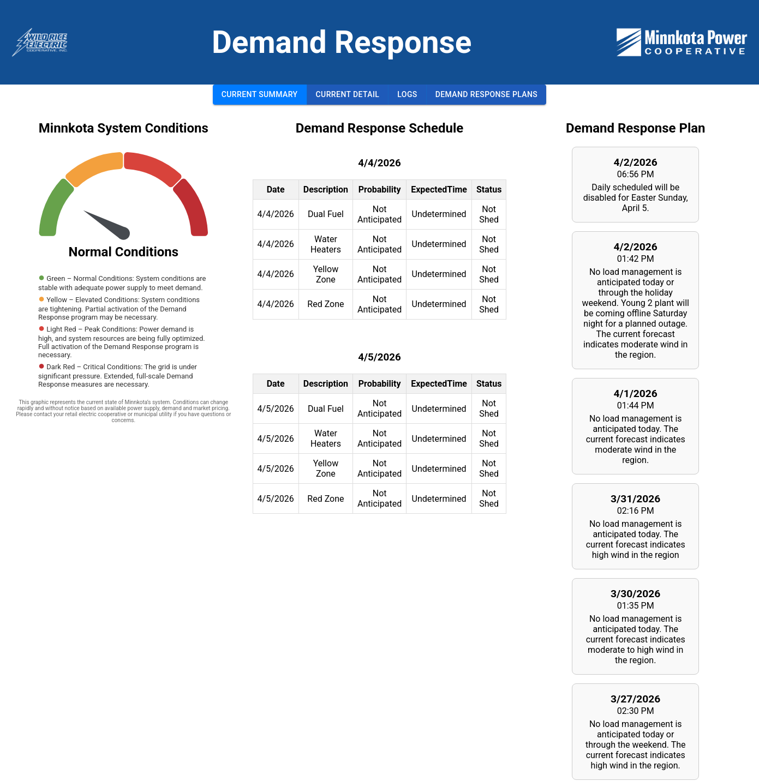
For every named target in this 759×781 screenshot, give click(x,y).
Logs (407, 94)
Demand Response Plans (486, 94)
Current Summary (260, 94)
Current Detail (348, 94)
